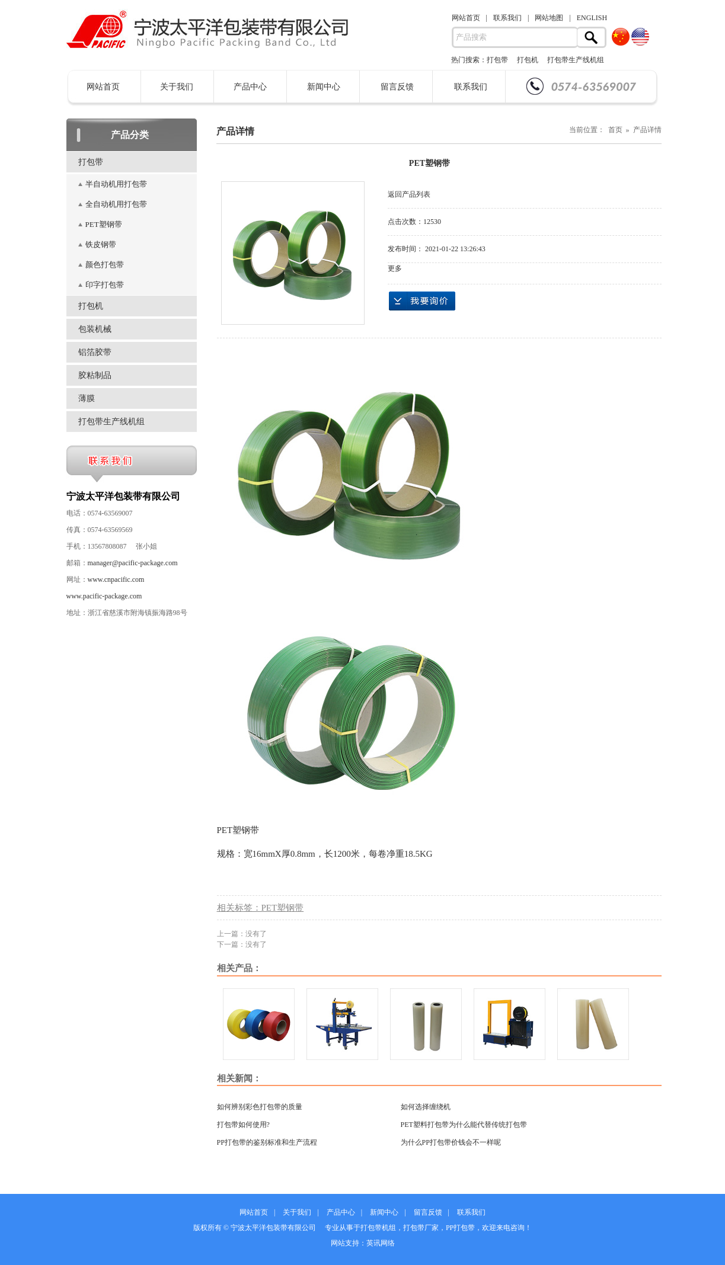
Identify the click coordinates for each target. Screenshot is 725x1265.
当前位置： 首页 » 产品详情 (615, 130)
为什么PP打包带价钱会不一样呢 (451, 1142)
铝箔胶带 (94, 352)
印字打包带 (104, 284)
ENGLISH (592, 18)
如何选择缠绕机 (426, 1107)
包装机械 (94, 329)
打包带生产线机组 (575, 60)
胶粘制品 (94, 375)
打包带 (497, 60)
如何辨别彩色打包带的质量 (259, 1107)
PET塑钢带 (103, 224)
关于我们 (176, 86)
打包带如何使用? (243, 1124)
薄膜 (86, 398)
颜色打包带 (104, 264)
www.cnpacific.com (116, 579)
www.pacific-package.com (104, 596)
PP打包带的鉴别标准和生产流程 (267, 1142)
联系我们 (507, 18)
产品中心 (250, 86)
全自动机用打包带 (116, 204)
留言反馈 (397, 86)
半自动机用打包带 (116, 184)
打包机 (527, 60)
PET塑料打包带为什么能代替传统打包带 (464, 1124)
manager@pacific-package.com (133, 563)
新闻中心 (323, 86)
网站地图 (549, 18)
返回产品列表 (409, 194)
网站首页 (466, 18)
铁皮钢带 (100, 244)
